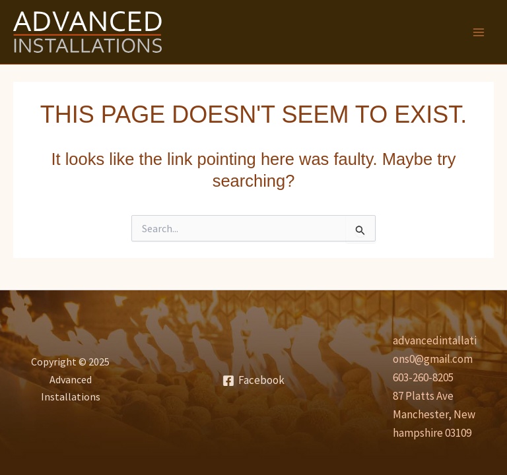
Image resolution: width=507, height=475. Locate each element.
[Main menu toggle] (479, 32)
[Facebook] (253, 381)
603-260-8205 (423, 377)
